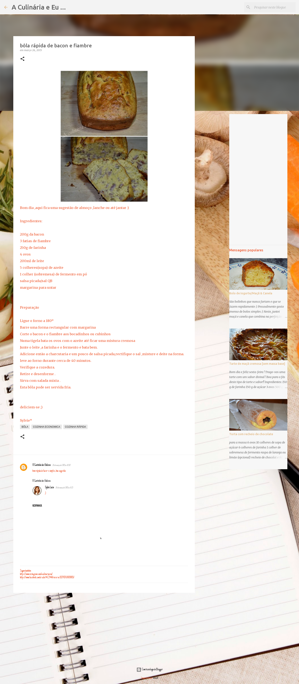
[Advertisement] (104, 628)
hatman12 (155, 678)
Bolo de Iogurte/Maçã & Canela (250, 293)
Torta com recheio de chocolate (251, 434)
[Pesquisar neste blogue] (274, 7)
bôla (25, 426)
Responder (37, 506)
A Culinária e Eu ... (39, 7)
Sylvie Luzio (49, 487)
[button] (22, 59)
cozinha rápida (75, 426)
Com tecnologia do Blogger (149, 669)
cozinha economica (46, 426)
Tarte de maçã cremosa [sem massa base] (257, 363)
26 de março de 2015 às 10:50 (61, 465)
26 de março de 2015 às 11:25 (64, 487)
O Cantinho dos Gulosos (41, 465)
